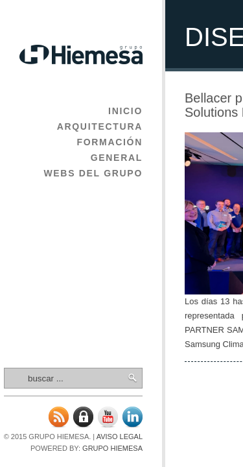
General (117, 157)
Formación (109, 142)
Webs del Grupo (93, 173)
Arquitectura (100, 126)
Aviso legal (120, 436)
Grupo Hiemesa (112, 448)
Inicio (125, 111)
